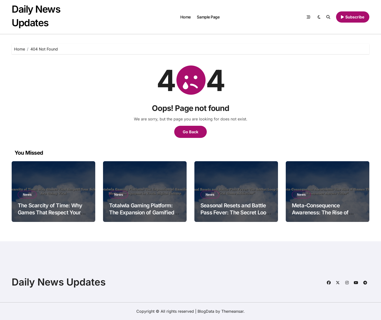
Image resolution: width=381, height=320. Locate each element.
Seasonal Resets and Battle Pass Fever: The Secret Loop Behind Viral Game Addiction (235, 212)
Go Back (190, 131)
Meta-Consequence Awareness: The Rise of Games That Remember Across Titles (320, 215)
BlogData (206, 311)
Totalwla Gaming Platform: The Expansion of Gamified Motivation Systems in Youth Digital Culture (143, 215)
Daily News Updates (59, 282)
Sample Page (208, 17)
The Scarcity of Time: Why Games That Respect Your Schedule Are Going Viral (50, 212)
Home (185, 17)
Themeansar (232, 311)
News (27, 194)
